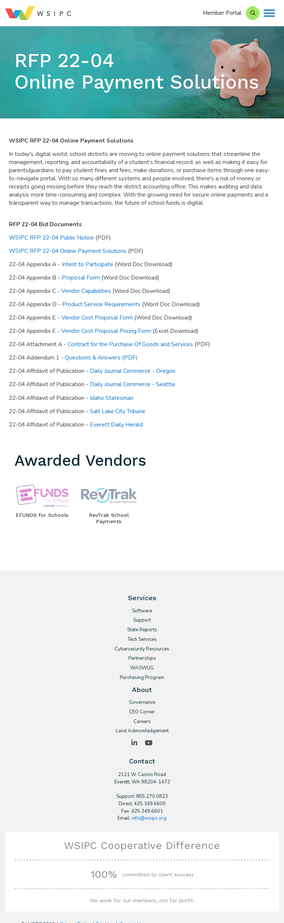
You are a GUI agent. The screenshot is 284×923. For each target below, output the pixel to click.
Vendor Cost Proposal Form (97, 318)
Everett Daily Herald (116, 425)
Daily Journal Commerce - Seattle (132, 384)
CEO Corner (142, 712)
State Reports (142, 630)
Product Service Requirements (101, 304)
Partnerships (142, 659)
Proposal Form (81, 278)
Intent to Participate (88, 264)
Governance (142, 703)
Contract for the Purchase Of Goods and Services (130, 344)
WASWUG (142, 668)
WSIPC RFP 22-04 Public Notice (52, 238)
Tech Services (142, 640)
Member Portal (222, 13)
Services (142, 598)
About (142, 689)
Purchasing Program (142, 678)
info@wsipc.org (149, 818)
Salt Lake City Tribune (118, 411)
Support (142, 620)
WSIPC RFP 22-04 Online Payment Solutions (68, 251)
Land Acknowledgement (142, 731)
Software (142, 611)
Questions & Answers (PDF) (102, 358)
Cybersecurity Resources (142, 649)
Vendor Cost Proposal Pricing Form (106, 331)
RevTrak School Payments (109, 518)
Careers (142, 722)
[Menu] (269, 13)
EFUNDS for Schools (42, 515)
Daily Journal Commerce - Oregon (133, 371)
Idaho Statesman (111, 398)
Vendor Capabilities (86, 291)
